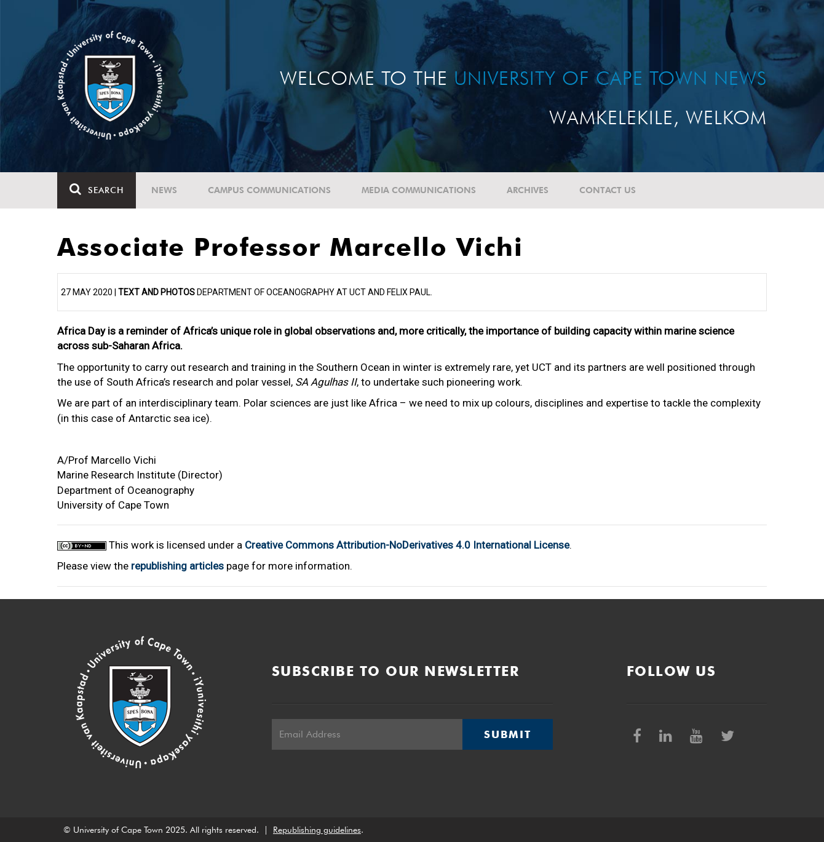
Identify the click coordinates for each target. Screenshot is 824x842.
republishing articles (177, 566)
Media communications (419, 190)
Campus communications (269, 190)
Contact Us (607, 190)
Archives (528, 190)
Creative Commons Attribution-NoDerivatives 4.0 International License (407, 545)
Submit (507, 734)
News (164, 190)
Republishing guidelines (317, 830)
